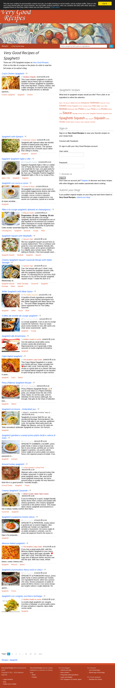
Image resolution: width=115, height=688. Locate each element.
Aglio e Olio (6, 178)
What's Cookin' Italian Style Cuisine (36, 494)
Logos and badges (66, 677)
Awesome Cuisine (29, 140)
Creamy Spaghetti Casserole (14, 490)
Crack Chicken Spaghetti (13, 73)
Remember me (67, 174)
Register (84, 180)
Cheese (108, 103)
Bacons (68, 103)
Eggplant (25, 178)
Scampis (14, 459)
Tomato (62, 122)
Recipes (5, 46)
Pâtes (43, 231)
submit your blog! (83, 197)
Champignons (7, 231)
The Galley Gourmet (30, 295)
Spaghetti (21, 95)
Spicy (86, 118)
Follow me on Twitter (9, 684)
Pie (97, 109)
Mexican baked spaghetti (13, 543)
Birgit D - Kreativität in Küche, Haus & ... (37, 412)
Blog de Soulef (28, 213)
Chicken (30, 95)
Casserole (34, 284)
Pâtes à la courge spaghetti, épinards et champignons (26, 209)
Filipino (13, 404)
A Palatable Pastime (30, 162)
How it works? (64, 672)
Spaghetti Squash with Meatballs (17, 236)
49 (30, 654)
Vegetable (87, 122)
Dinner (89, 106)
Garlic (94, 106)
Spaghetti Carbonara (96, 113)
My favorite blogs (17, 46)
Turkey (27, 485)
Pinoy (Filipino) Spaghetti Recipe (16, 383)
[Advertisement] (29, 117)
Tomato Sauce (70, 122)
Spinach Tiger (28, 239)
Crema (80, 106)
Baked (20, 377)
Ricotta (104, 109)
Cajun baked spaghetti (12, 356)
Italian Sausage (22, 284)
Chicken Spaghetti (8, 95)
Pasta (81, 109)
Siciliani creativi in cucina (32, 339)
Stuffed (107, 118)
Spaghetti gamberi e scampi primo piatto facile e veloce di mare (28, 437)
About (33, 675)
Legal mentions (8, 679)
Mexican (14, 564)
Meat (27, 310)
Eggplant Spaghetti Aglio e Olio (16, 159)
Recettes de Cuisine (95, 679)
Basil (76, 103)
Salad (60, 113)
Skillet (13, 310)
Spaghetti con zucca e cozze (15, 183)
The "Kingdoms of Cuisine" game (71, 679)
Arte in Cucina (28, 441)
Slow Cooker (86, 113)
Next (40, 654)
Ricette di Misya (29, 186)
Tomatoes (77, 122)
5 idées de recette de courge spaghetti (19, 316)
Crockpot (85, 106)
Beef (79, 103)
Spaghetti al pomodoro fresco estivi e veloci (22, 570)
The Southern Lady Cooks (32, 360)
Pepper (88, 109)
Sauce (20, 310)
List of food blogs (94, 670)
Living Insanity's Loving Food (33, 467)
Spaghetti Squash (8, 255)
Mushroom (70, 109)
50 (35, 654)
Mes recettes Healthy (30, 319)
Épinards (27, 231)
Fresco (13, 591)
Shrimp (80, 113)
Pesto (93, 109)
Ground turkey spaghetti (13, 464)
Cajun (13, 377)
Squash (38, 255)
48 (26, 654)
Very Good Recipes (41, 62)
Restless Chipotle (29, 77)
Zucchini (92, 122)
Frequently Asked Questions (69, 675)
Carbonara (94, 103)
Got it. (104, 3)
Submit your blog (65, 670)
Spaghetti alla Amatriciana (13, 336)
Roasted (110, 109)
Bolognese (85, 103)
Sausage (5, 286)
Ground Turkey (7, 485)
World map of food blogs (97, 672)
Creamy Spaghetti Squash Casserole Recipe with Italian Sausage (27, 261)
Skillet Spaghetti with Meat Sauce (17, 291)
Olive (76, 109)
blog (4, 682)
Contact (34, 677)
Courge (35, 231)
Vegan (82, 122)
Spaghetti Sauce (107, 113)
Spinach (34, 154)
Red (99, 109)
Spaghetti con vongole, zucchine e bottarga (22, 596)
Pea (85, 109)
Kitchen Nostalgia (29, 386)
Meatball (20, 255)
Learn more (64, 7)
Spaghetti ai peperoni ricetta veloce (18, 517)
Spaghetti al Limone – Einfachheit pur (19, 409)
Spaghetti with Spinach (12, 136)
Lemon (102, 106)
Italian (13, 286)
